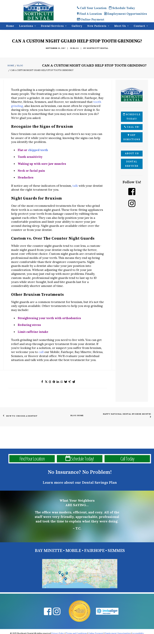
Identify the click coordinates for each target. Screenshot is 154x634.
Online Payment (90, 19)
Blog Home (77, 415)
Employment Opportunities (125, 14)
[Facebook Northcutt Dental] (132, 191)
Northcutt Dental (97, 48)
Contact (141, 26)
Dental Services (53, 26)
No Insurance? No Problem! (80, 472)
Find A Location (89, 14)
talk (75, 185)
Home (10, 26)
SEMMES (116, 550)
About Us (132, 153)
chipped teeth (38, 150)
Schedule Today (122, 8)
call (41, 352)
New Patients (98, 26)
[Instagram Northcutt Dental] (132, 203)
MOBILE (73, 550)
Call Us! (131, 127)
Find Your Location (32, 458)
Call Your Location (92, 8)
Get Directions (131, 137)
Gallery (77, 26)
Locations (27, 26)
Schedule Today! (131, 116)
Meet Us (121, 26)
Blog (76, 48)
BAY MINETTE (48, 550)
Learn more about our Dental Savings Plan (80, 482)
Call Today (127, 458)
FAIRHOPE (94, 550)
